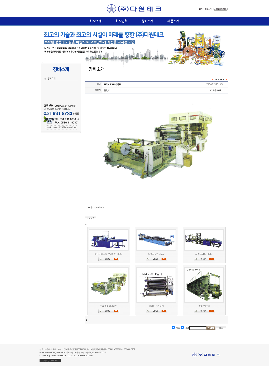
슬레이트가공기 (156, 306)
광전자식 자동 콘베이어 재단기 (108, 254)
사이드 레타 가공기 (204, 254)
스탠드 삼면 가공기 (156, 254)
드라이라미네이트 (108, 306)
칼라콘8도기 (204, 306)
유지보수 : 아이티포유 (50, 360)
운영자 (107, 90)
